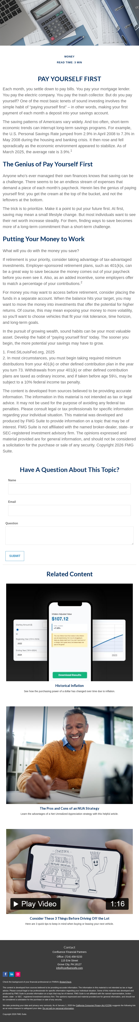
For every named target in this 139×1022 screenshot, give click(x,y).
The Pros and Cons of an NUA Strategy (69, 808)
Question (11, 523)
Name (12, 480)
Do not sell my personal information (58, 1008)
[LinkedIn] (11, 974)
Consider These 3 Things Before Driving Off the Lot (69, 918)
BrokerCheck (65, 982)
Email (12, 501)
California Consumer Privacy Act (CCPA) (94, 1005)
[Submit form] (14, 556)
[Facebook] (5, 974)
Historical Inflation (69, 686)
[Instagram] (17, 974)
